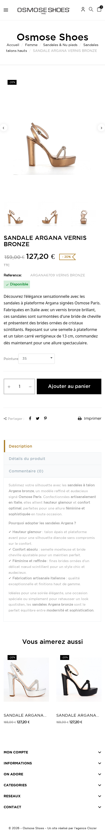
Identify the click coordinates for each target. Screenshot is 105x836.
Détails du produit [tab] (27, 458)
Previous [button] (3, 127)
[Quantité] (19, 386)
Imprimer (89, 418)
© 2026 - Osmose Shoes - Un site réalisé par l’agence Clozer (53, 828)
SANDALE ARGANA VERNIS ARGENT (24, 715)
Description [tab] (20, 446)
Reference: (13, 275)
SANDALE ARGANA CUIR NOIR (76, 715)
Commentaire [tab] (26, 471)
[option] (52, 135)
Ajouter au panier (69, 386)
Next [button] (101, 127)
